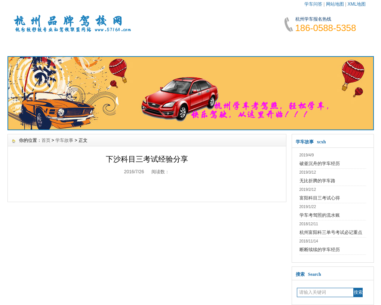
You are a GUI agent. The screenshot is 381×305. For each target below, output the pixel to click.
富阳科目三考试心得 (319, 198)
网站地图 (335, 4)
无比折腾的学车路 (317, 180)
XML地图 (356, 4)
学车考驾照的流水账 (319, 215)
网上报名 (301, 45)
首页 (46, 140)
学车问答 (313, 4)
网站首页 (29, 45)
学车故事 (256, 45)
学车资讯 (75, 45)
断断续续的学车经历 (319, 249)
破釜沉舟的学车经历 (319, 163)
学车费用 (165, 45)
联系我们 (346, 45)
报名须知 (120, 45)
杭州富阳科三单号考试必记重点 (330, 232)
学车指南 (210, 45)
